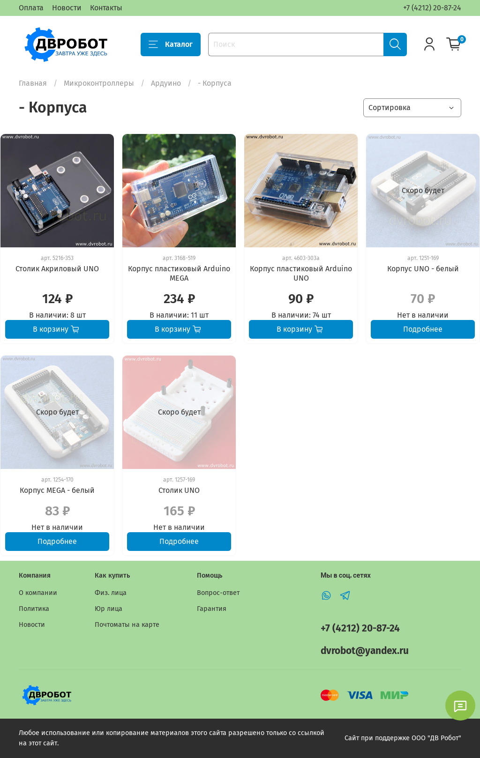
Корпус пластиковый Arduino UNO (301, 273)
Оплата (31, 7)
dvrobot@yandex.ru (365, 651)
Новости (67, 7)
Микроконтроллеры (99, 83)
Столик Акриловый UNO (57, 268)
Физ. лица (111, 593)
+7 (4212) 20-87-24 (432, 7)
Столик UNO (179, 490)
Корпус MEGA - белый (57, 490)
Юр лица (108, 609)
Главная (33, 83)
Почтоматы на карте (127, 625)
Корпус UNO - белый (423, 268)
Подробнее (422, 329)
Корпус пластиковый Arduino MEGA (179, 273)
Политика (34, 609)
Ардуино (166, 83)
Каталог (171, 44)
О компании (38, 593)
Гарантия (211, 609)
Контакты (106, 7)
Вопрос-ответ (218, 593)
